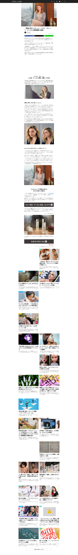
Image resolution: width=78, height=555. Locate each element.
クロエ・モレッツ (49, 246)
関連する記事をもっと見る (39, 549)
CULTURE (20, 334)
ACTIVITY (20, 418)
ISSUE (41, 375)
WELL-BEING (20, 271)
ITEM (40, 249)
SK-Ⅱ (52, 246)
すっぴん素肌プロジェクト (43, 246)
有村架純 (50, 193)
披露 (30, 196)
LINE (48, 35)
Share (29, 35)
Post (39, 35)
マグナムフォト (37, 246)
